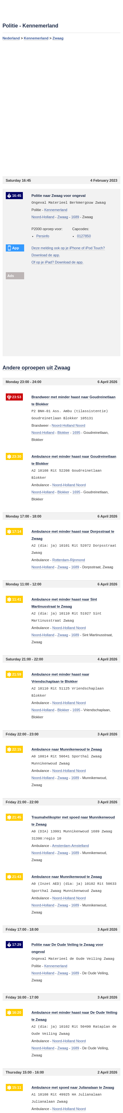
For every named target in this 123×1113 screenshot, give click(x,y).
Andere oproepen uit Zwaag (37, 367)
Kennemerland (36, 38)
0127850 (84, 236)
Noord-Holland (43, 217)
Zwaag (57, 38)
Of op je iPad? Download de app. (57, 262)
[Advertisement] (61, 108)
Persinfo (42, 236)
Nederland (11, 38)
